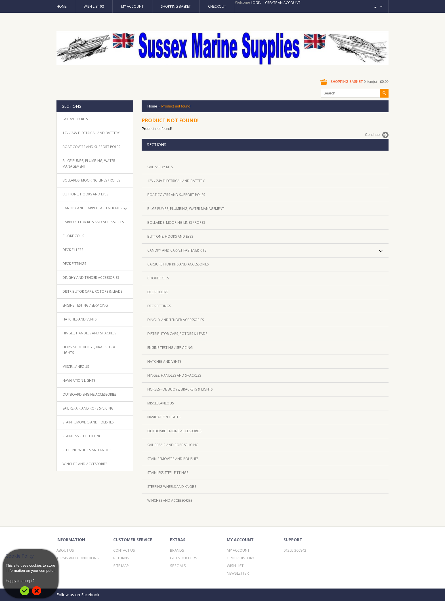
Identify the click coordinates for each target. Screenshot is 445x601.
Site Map (121, 565)
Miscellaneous (75, 366)
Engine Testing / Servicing (85, 305)
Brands (177, 550)
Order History (240, 557)
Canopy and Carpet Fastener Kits (91, 208)
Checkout (217, 6)
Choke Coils (73, 235)
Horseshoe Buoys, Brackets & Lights (89, 350)
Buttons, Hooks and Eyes (85, 194)
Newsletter (238, 573)
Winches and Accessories (84, 463)
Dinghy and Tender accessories (90, 277)
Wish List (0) (94, 6)
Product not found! (176, 106)
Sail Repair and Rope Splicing (88, 408)
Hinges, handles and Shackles (89, 333)
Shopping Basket (176, 6)
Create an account (282, 2)
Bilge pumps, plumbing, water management (88, 163)
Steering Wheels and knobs (86, 450)
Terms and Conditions (77, 557)
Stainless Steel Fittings (82, 436)
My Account (132, 6)
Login (256, 2)
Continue (377, 135)
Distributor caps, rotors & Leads (92, 291)
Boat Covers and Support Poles (91, 146)
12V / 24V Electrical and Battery (91, 132)
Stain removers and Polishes (88, 422)
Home (61, 6)
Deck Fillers (72, 249)
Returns (121, 557)
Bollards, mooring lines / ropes (91, 180)
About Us (65, 550)
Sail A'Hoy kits (75, 119)
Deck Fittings (74, 263)
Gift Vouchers (183, 557)
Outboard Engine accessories (89, 394)
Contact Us (124, 550)
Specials (178, 565)
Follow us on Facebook (77, 594)
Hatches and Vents (79, 319)
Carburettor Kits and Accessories (93, 222)
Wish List (235, 565)
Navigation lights (78, 380)
